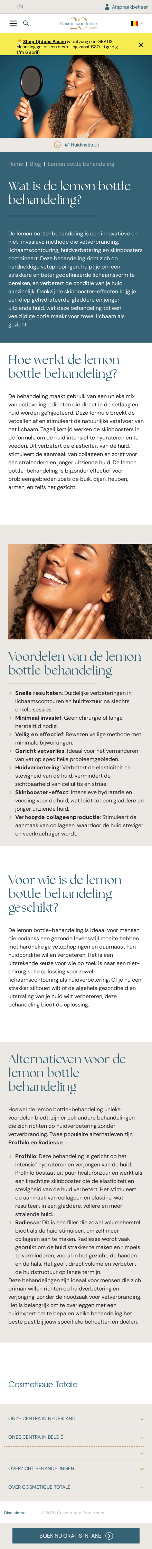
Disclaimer (14, 1513)
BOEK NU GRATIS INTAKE (76, 1536)
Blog (35, 164)
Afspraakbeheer (126, 6)
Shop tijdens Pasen (44, 41)
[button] (139, 44)
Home (15, 164)
